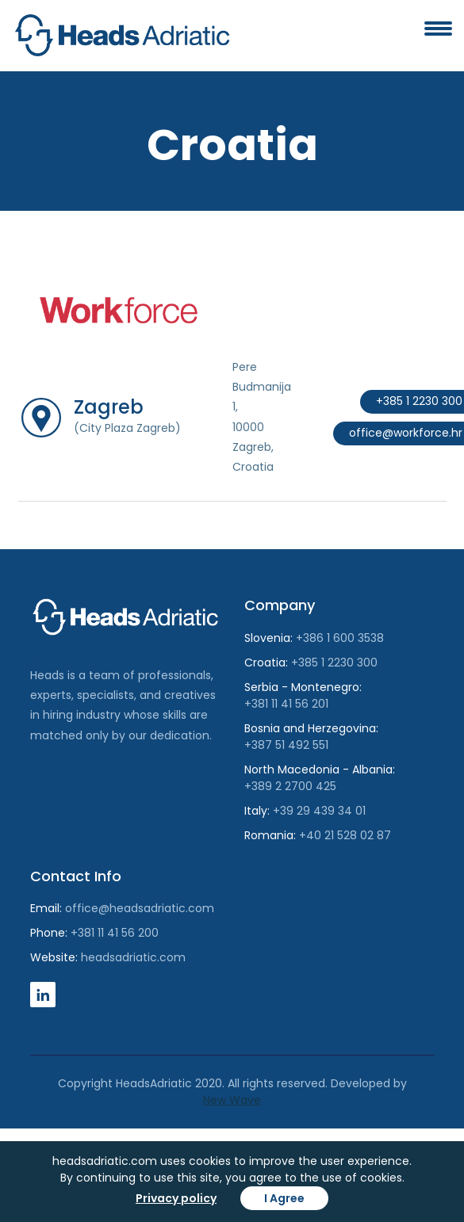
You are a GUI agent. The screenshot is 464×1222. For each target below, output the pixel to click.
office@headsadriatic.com (139, 908)
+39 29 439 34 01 (319, 811)
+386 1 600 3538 (340, 638)
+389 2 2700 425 (290, 786)
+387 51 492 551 (286, 745)
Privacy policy (176, 1198)
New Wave (232, 1100)
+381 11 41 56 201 (286, 704)
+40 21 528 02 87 (345, 835)
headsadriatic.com (133, 957)
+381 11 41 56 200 (115, 933)
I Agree (284, 1198)
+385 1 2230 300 (334, 662)
